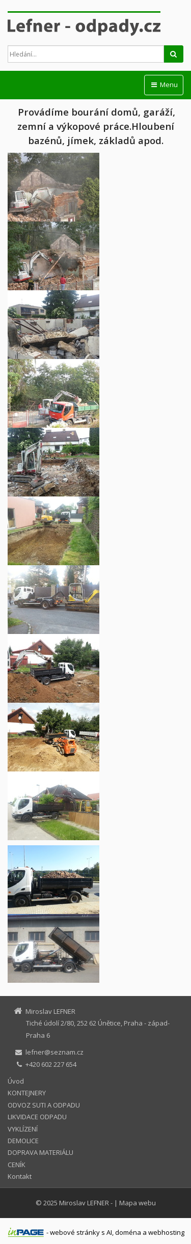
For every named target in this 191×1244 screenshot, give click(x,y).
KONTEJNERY (27, 1092)
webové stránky (75, 1232)
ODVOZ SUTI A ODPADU (44, 1105)
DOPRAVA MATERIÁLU (40, 1152)
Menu (164, 84)
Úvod (16, 1081)
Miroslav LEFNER (84, 1202)
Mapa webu (137, 1202)
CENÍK (16, 1164)
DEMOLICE (23, 1140)
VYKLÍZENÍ (23, 1129)
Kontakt (20, 1176)
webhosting (166, 1232)
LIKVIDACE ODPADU (37, 1116)
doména (128, 1232)
